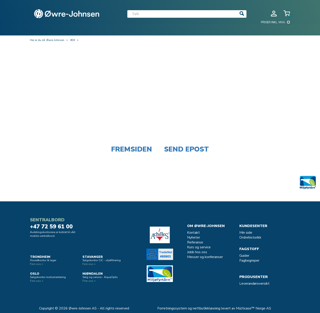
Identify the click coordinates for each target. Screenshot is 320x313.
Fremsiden (131, 149)
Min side (245, 232)
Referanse (195, 242)
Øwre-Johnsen (55, 40)
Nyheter (193, 237)
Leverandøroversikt (254, 283)
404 (72, 40)
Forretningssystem (172, 308)
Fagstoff (249, 249)
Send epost (186, 149)
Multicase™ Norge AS (253, 308)
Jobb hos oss (197, 252)
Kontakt (193, 232)
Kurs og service (199, 247)
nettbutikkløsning (206, 308)
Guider (244, 255)
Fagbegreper (249, 260)
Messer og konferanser (205, 257)
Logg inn (274, 13)
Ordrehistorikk (250, 237)
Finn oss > (36, 264)
